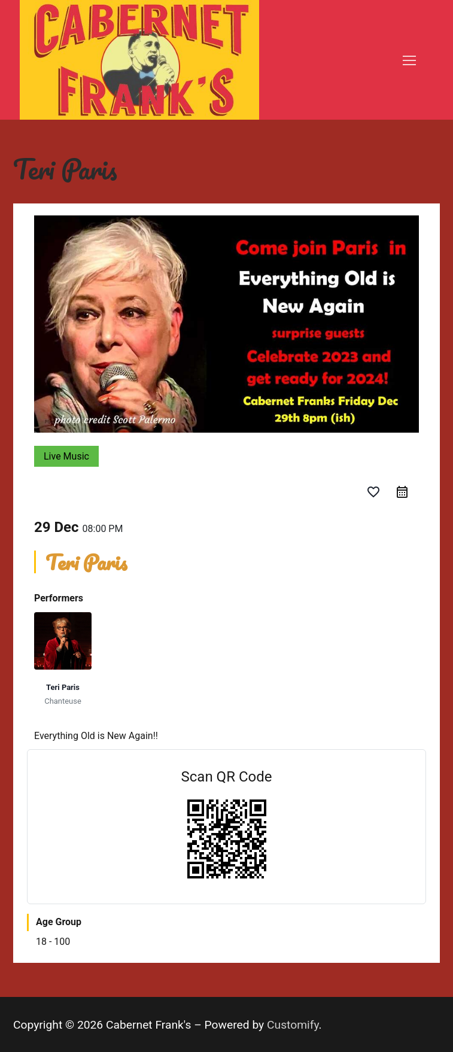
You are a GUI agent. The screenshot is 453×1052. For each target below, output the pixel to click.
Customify (293, 1025)
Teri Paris (63, 687)
